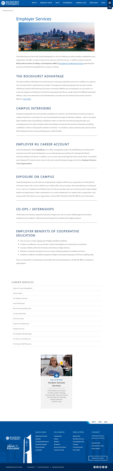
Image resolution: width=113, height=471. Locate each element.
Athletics (94, 3)
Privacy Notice (96, 448)
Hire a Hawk (76, 450)
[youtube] (100, 467)
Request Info (46, 3)
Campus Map (58, 436)
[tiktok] (103, 467)
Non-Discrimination (43, 467)
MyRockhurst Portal (41, 436)
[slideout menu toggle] (109, 2)
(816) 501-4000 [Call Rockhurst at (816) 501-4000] (96, 443)
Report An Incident (98, 458)
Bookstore (57, 444)
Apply (34, 3)
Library (56, 439)
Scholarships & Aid (78, 441)
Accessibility (30, 467)
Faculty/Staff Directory (42, 441)
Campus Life (81, 3)
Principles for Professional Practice (71, 63)
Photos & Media (40, 447)
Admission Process (78, 439)
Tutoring (75, 444)
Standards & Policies (58, 467)
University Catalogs (41, 444)
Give (103, 3)
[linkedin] (106, 467)
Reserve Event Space (60, 447)
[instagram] (94, 467)
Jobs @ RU (38, 450)
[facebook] (97, 467)
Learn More (27, 99)
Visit (58, 3)
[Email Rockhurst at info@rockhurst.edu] (98, 445)
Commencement (78, 447)
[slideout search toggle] (109, 7)
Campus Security (59, 450)
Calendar (38, 439)
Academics (67, 3)
